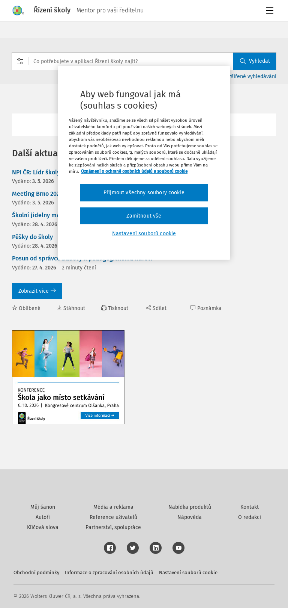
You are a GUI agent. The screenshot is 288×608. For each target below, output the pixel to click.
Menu (271, 11)
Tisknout (114, 308)
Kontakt (249, 507)
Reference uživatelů (113, 517)
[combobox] (144, 61)
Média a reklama (113, 507)
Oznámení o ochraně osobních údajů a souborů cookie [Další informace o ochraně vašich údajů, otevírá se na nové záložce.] (134, 171)
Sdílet (156, 308)
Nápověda (189, 517)
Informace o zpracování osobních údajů (109, 572)
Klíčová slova (42, 527)
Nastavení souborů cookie (188, 572)
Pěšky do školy (32, 236)
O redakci (249, 517)
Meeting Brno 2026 (37, 193)
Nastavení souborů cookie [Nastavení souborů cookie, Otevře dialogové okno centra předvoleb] (144, 233)
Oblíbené (26, 308)
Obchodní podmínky (36, 572)
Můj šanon (42, 507)
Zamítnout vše (143, 216)
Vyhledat (255, 61)
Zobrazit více (37, 291)
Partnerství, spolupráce (113, 527)
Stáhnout (71, 308)
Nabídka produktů (189, 507)
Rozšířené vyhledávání (249, 76)
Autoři (43, 517)
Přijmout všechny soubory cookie (144, 192)
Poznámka (206, 308)
